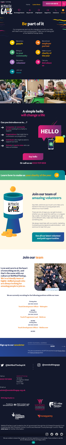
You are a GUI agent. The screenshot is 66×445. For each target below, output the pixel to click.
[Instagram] (47, 434)
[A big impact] (38, 11)
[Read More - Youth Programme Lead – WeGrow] (33, 325)
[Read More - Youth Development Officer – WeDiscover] (33, 336)
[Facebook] (56, 434)
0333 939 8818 (6, 379)
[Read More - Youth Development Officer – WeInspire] (33, 315)
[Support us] (48, 11)
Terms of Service (35, 352)
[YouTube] (61, 434)
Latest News (36, 4)
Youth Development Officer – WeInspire (33, 311)
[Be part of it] (30, 11)
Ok (33, 442)
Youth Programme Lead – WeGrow (33, 322)
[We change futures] (19, 11)
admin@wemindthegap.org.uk (12, 390)
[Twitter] (51, 434)
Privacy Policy (61, 350)
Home (28, 4)
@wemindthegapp (56, 364)
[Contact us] (56, 11)
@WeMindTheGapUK (10, 365)
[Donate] (63, 11)
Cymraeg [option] (8, 2)
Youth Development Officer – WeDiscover (33, 332)
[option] (11, 91)
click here (4, 429)
